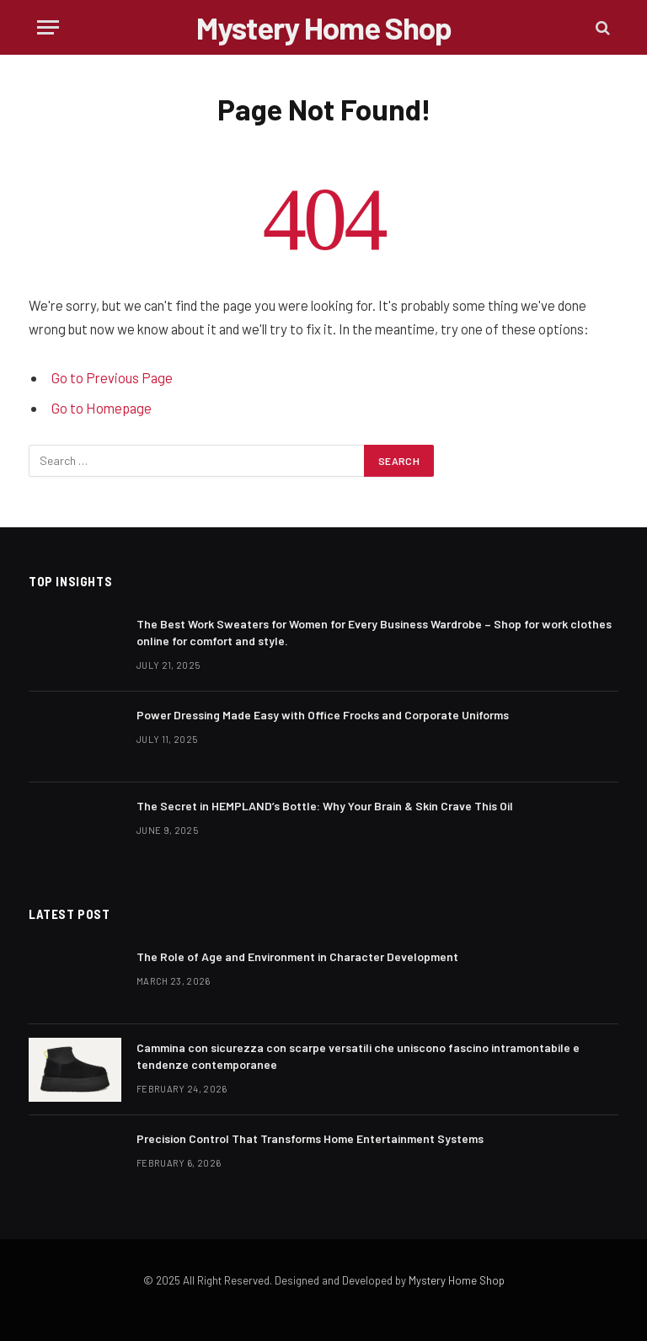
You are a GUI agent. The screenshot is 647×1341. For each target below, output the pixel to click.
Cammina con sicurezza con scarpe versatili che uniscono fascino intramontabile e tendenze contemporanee (358, 1055)
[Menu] (48, 27)
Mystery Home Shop (457, 1280)
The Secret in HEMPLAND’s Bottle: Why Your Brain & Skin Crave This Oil (324, 806)
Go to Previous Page (112, 377)
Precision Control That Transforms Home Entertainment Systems (310, 1138)
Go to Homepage (101, 407)
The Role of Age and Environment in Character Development (297, 956)
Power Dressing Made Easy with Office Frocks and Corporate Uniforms (322, 715)
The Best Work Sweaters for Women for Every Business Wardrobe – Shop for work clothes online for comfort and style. (374, 632)
